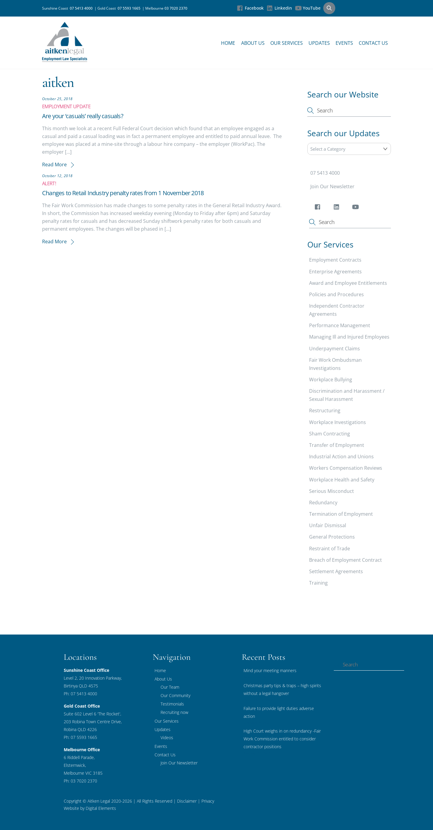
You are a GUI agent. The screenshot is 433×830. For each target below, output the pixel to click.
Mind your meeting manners (270, 670)
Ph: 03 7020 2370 (80, 781)
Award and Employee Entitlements (348, 283)
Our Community (175, 695)
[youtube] (356, 208)
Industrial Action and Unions (341, 456)
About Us (253, 43)
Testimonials (172, 704)
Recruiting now (174, 712)
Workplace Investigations (337, 422)
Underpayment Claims (334, 348)
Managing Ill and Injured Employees (349, 337)
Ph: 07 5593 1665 (80, 737)
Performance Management (339, 325)
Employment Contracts (335, 260)
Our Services (286, 43)
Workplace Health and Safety (341, 479)
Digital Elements (101, 808)
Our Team (170, 687)
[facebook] (319, 208)
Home (228, 43)
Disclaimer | (188, 801)
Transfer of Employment (336, 445)
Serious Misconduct (331, 491)
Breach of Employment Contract (345, 560)
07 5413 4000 (82, 8)
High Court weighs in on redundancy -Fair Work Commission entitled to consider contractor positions (282, 738)
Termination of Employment (341, 514)
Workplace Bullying (330, 379)
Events (344, 43)
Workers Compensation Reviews (345, 468)
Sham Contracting (329, 433)
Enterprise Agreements (335, 271)
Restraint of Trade (329, 548)
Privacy (207, 801)
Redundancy (323, 502)
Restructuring (324, 410)
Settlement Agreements (336, 571)
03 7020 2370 (175, 8)
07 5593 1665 (130, 8)
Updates (319, 43)
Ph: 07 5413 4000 (80, 693)
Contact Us (373, 43)
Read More (54, 164)
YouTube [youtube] (308, 8)
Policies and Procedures (336, 294)
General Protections (332, 536)
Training (318, 582)
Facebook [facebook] (250, 8)
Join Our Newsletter (332, 186)
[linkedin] (337, 208)
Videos (167, 737)
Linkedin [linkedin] (279, 8)
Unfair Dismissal (327, 525)
